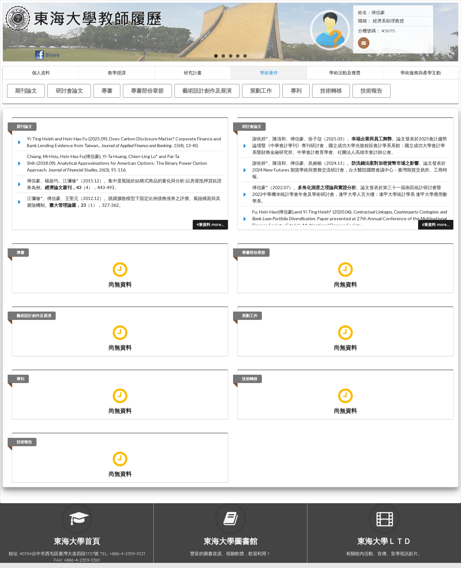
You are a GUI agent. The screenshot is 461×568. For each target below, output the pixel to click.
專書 (106, 90)
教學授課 (117, 72)
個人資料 (41, 72)
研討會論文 (69, 90)
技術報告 (371, 90)
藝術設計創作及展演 (206, 90)
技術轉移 (331, 90)
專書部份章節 (147, 90)
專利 (296, 90)
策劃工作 (261, 90)
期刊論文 (26, 90)
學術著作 (269, 72)
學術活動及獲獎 (344, 72)
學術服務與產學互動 (420, 72)
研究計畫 (193, 72)
